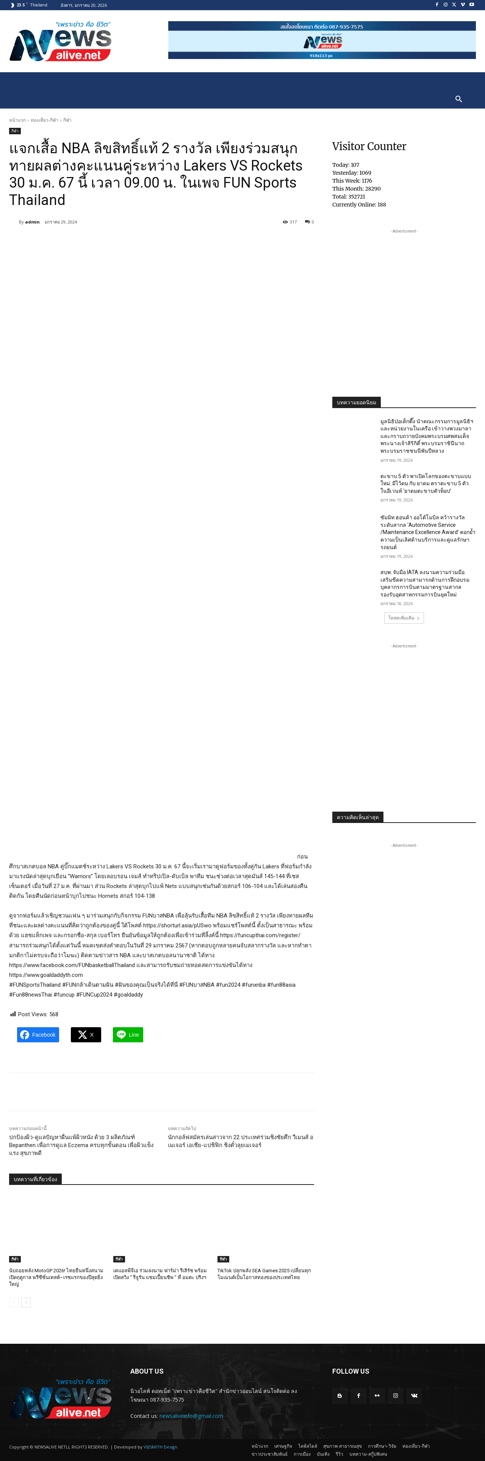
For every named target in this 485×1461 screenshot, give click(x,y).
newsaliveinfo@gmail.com (191, 1415)
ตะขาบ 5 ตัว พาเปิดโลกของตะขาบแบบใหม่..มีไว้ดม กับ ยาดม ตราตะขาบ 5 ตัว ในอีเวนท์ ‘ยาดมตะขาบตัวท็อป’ (425, 483)
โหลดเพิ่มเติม (404, 618)
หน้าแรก (17, 120)
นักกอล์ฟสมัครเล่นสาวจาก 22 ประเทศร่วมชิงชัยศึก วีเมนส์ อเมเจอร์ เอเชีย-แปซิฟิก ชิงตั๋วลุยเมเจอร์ (240, 1141)
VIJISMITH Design (160, 1447)
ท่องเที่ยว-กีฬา (44, 120)
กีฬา (67, 120)
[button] (459, 99)
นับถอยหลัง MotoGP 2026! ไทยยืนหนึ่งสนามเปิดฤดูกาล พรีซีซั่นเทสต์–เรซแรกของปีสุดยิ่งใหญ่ (56, 1277)
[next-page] (26, 1302)
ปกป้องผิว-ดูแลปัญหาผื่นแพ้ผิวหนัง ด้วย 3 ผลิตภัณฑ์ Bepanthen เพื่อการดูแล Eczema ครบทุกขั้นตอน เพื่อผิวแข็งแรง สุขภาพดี (81, 1145)
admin (32, 222)
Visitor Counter (369, 146)
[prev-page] (14, 1302)
